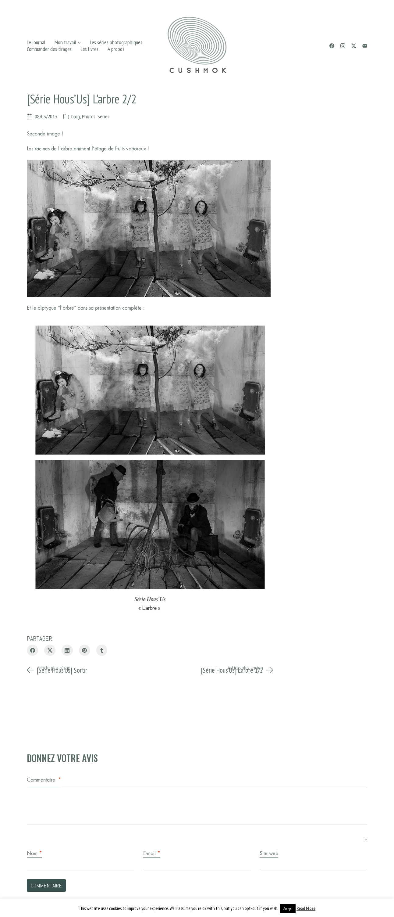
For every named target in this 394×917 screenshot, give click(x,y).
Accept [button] (287, 908)
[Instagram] (342, 45)
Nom (34, 853)
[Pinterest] (84, 650)
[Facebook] (331, 45)
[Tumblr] (102, 650)
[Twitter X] (353, 45)
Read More (305, 908)
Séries (103, 116)
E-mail (151, 853)
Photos (88, 116)
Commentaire (44, 780)
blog (75, 116)
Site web (269, 853)
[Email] (364, 45)
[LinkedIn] (67, 650)
